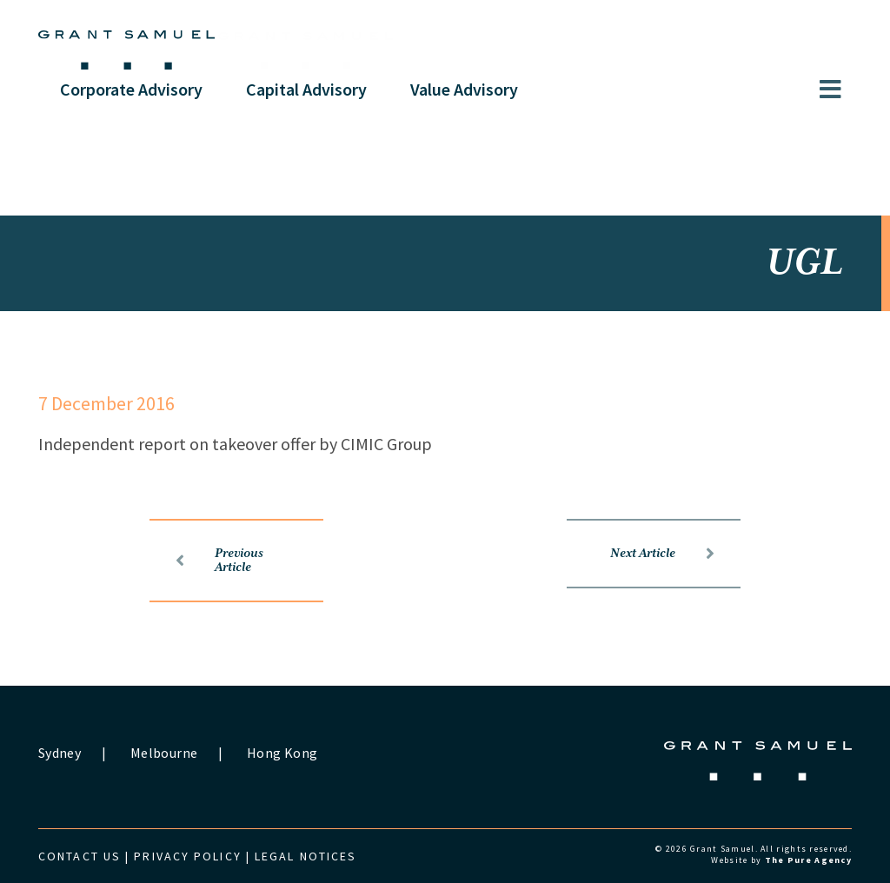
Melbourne (163, 752)
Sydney (59, 752)
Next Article (662, 554)
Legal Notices (305, 856)
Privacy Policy (187, 856)
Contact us (79, 856)
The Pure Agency (808, 860)
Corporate (131, 89)
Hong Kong (282, 752)
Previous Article (219, 560)
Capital (306, 89)
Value (464, 89)
